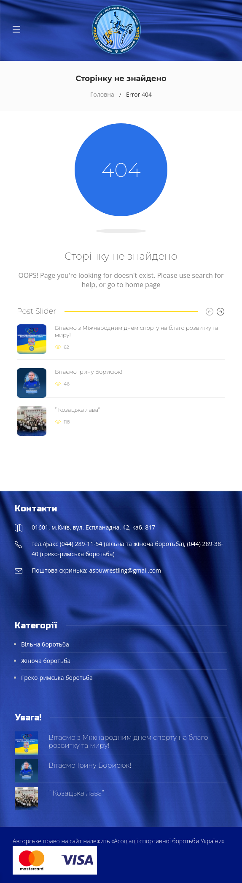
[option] (121, 380)
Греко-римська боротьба (57, 678)
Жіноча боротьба (45, 661)
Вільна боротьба (45, 644)
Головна (102, 94)
